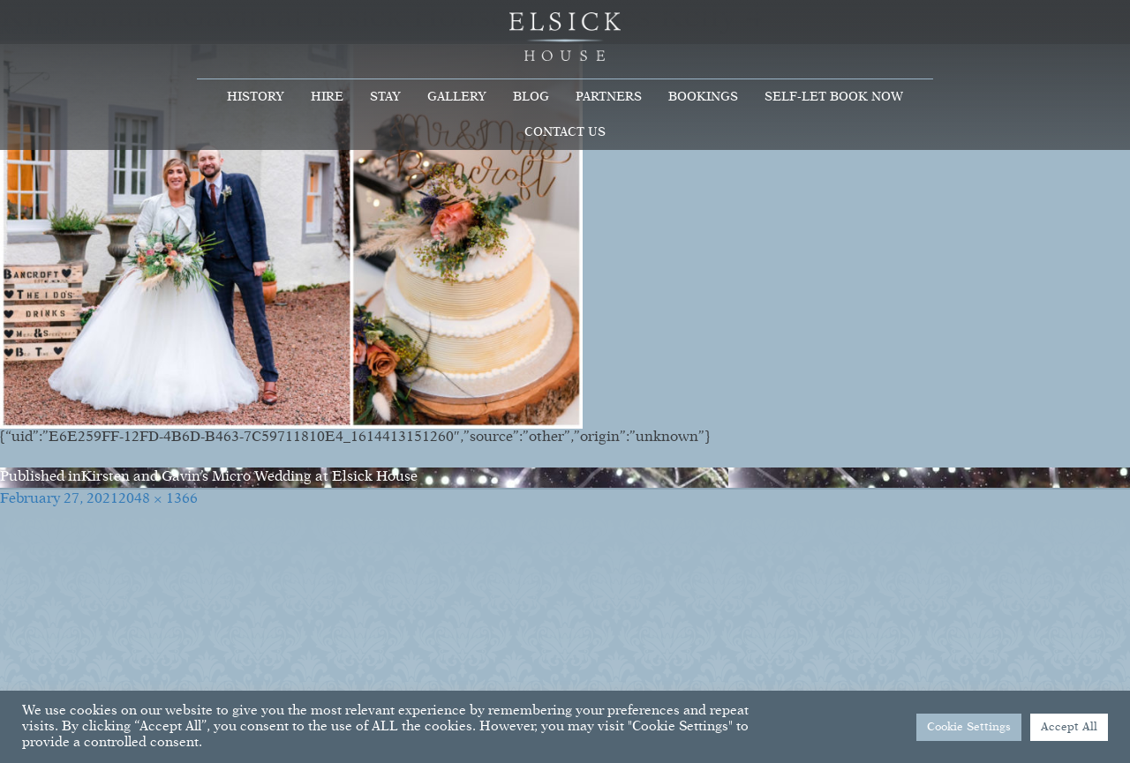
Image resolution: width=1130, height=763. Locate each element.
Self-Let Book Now (834, 97)
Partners (609, 97)
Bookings (703, 97)
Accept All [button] (1069, 727)
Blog (531, 97)
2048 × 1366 (158, 499)
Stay (385, 97)
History (255, 97)
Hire (327, 97)
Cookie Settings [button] (969, 727)
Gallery (456, 97)
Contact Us (565, 132)
